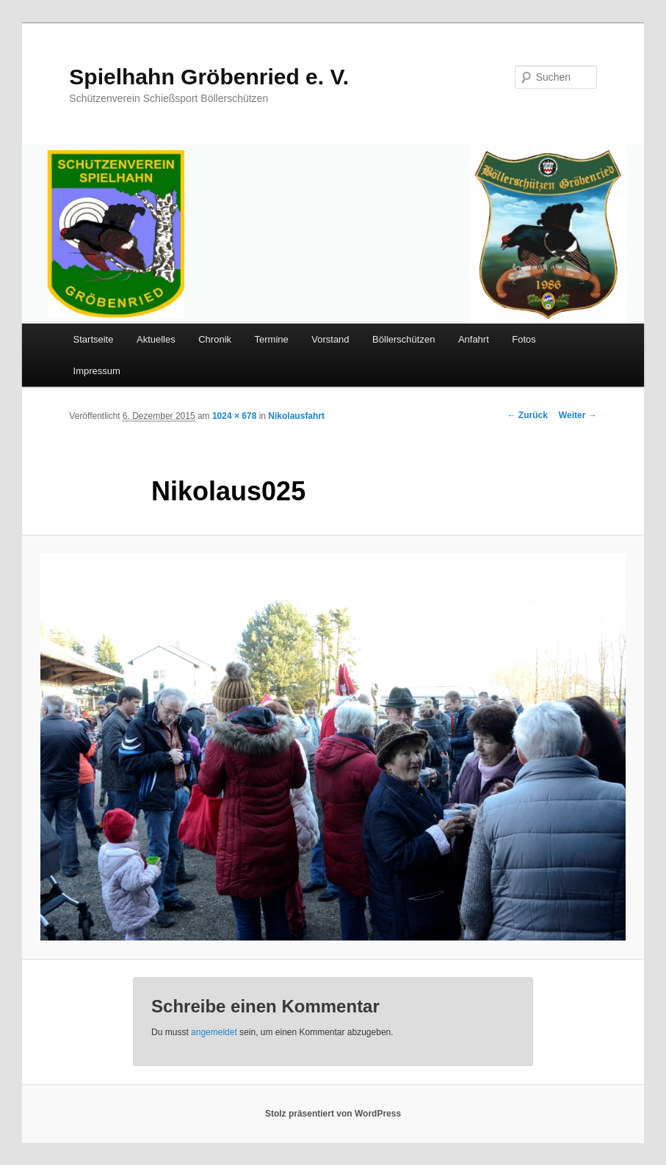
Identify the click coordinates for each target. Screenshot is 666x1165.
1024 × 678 (234, 416)
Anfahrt (473, 339)
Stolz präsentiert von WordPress (333, 1114)
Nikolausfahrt (296, 416)
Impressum (96, 370)
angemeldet (214, 1032)
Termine (272, 339)
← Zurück (527, 415)
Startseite (93, 339)
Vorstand (330, 339)
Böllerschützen (403, 339)
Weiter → (578, 415)
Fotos (524, 339)
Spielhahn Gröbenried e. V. (209, 77)
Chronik (214, 339)
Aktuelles (156, 339)
